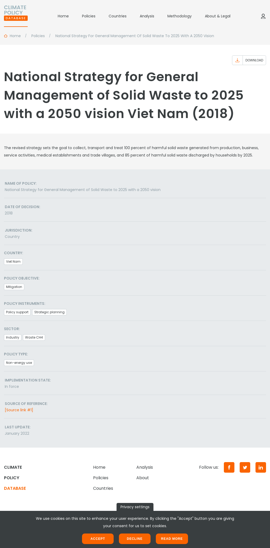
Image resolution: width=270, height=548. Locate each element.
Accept (97, 539)
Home (63, 16)
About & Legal (217, 16)
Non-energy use (19, 362)
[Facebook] (229, 467)
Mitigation (14, 287)
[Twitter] (245, 467)
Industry (12, 337)
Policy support (17, 312)
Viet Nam (13, 261)
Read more (172, 539)
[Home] (16, 16)
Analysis (147, 16)
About (142, 478)
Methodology (179, 16)
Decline (135, 539)
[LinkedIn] (260, 467)
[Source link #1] (19, 410)
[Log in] (263, 16)
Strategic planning (49, 312)
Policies (88, 16)
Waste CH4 (34, 337)
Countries (118, 16)
